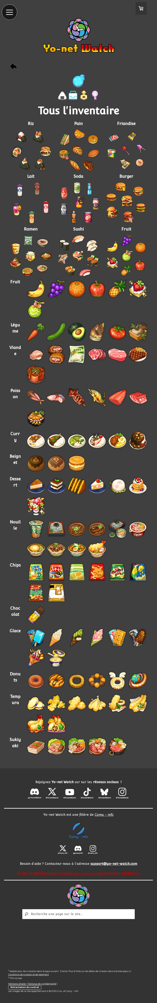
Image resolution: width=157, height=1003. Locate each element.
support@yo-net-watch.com (113, 864)
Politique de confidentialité (42, 983)
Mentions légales (17, 983)
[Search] (78, 914)
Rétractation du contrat (24, 987)
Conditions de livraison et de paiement (28, 974)
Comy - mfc (104, 815)
